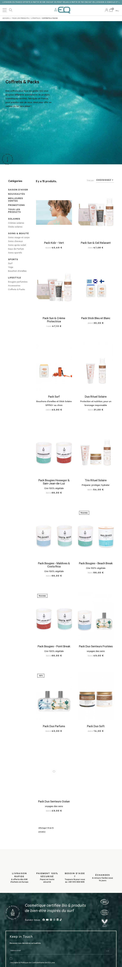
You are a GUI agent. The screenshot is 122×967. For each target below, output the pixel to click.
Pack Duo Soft (96, 726)
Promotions (16, 205)
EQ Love (62, 10)
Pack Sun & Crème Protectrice (54, 320)
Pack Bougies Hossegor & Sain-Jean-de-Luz (54, 482)
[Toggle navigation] (5, 10)
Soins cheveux (15, 241)
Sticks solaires (15, 227)
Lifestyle (14, 278)
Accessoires (14, 286)
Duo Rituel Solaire (96, 397)
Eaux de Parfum (16, 249)
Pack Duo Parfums (54, 726)
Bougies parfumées (17, 282)
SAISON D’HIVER (18, 190)
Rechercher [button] (10, 10)
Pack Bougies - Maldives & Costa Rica (54, 565)
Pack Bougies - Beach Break (96, 563)
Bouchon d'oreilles (17, 271)
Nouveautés (16, 194)
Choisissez (105, 180)
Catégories (15, 181)
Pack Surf (54, 397)
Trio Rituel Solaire (96, 480)
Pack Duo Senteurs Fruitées (96, 646)
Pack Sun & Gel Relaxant (96, 243)
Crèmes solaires (16, 223)
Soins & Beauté (18, 234)
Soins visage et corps (19, 238)
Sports (13, 259)
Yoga (10, 267)
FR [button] (117, 11)
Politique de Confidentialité (32, 962)
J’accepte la (15, 962)
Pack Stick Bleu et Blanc (95, 318)
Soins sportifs (15, 253)
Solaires (14, 219)
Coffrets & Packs (16, 289)
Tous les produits (14, 211)
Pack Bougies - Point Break (54, 646)
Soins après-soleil (17, 245)
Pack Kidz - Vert (54, 243)
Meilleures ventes (15, 199)
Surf (10, 263)
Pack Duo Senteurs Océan (54, 801)
